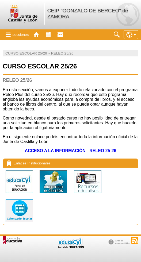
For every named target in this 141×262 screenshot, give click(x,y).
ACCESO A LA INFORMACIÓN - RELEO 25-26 (70, 150)
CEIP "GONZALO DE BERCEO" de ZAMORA (87, 13)
